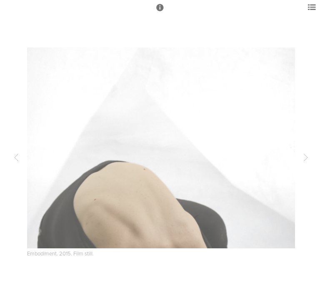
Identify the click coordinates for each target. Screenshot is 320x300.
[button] (160, 11)
